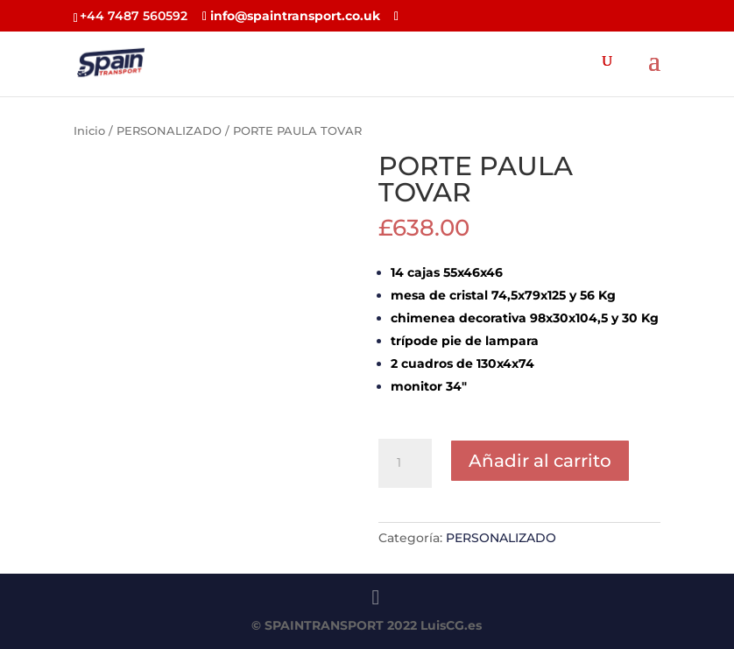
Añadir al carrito (540, 460)
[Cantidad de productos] (404, 463)
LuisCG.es (451, 625)
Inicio (89, 131)
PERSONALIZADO (169, 131)
